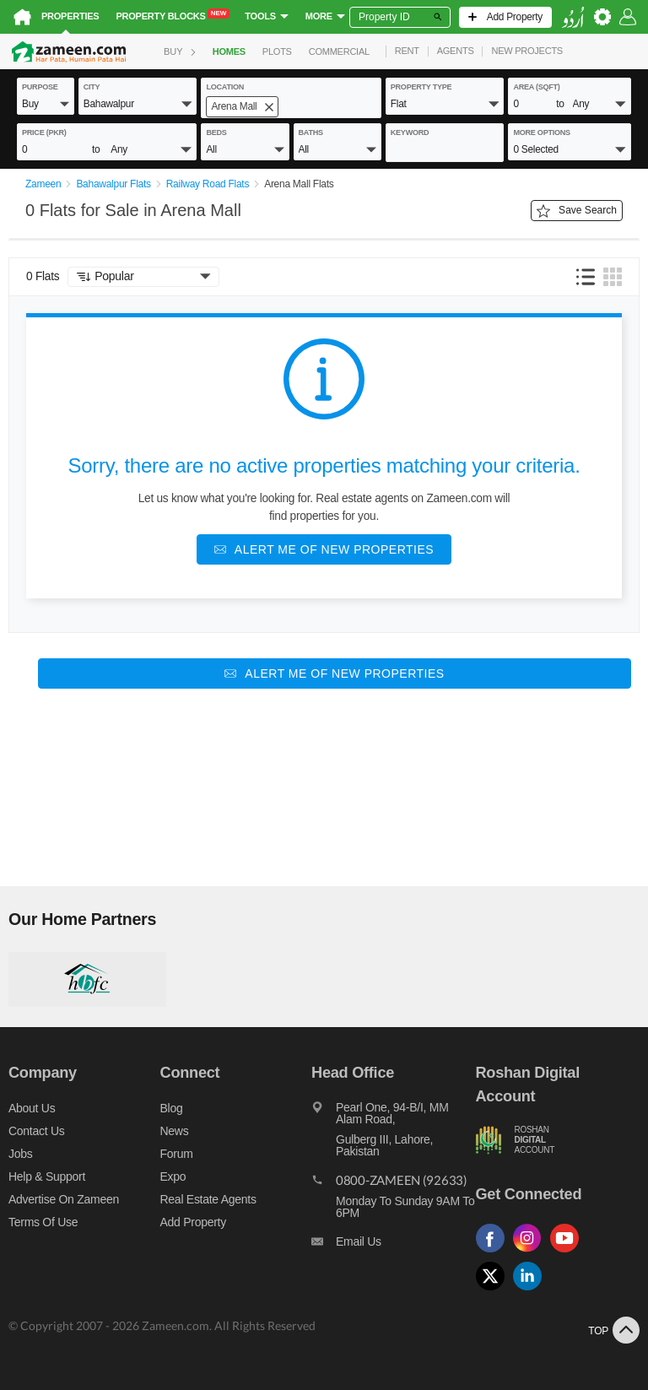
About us (31, 1108)
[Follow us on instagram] (531, 1253)
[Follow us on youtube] (568, 1253)
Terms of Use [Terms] (43, 1222)
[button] (45, 103)
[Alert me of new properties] (324, 549)
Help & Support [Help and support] (46, 1176)
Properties (70, 16)
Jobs (20, 1153)
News (174, 1131)
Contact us (36, 1131)
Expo (173, 1176)
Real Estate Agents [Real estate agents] (208, 1199)
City (92, 87)
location (225, 87)
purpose (40, 87)
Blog (171, 1108)
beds (216, 132)
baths (311, 132)
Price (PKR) (44, 132)
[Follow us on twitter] (494, 1291)
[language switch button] (573, 17)
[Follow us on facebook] (494, 1253)
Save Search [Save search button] (577, 211)
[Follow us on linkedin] (531, 1291)
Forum (176, 1153)
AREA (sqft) (536, 87)
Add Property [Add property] (193, 1222)
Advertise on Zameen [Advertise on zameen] (63, 1199)
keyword (410, 132)
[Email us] (393, 1246)
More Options (541, 132)
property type (421, 87)
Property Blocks (173, 15)
